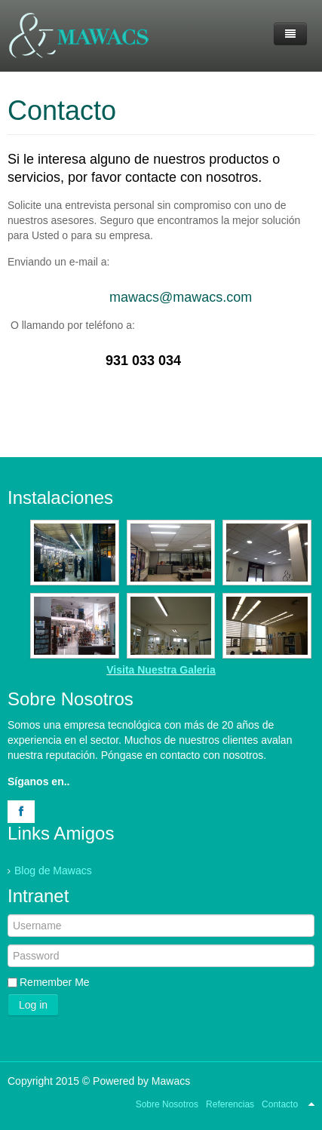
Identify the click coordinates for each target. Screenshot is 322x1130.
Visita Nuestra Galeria (160, 670)
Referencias (230, 1104)
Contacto (62, 110)
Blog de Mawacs (53, 870)
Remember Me (55, 982)
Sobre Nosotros (167, 1104)
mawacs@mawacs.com (180, 297)
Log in (33, 1005)
